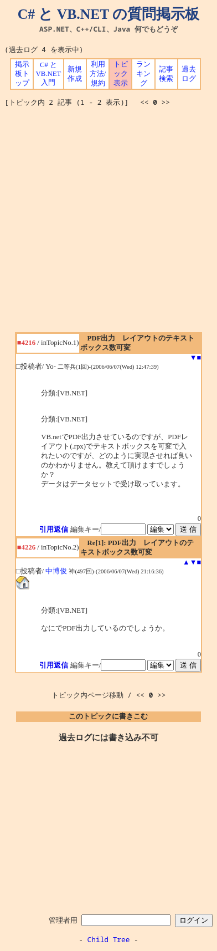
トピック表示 (120, 73)
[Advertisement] (108, 223)
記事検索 (166, 74)
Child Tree (108, 939)
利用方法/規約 (98, 73)
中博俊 (56, 571)
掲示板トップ (22, 73)
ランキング (143, 73)
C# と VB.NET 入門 (48, 74)
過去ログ (189, 74)
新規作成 (75, 74)
